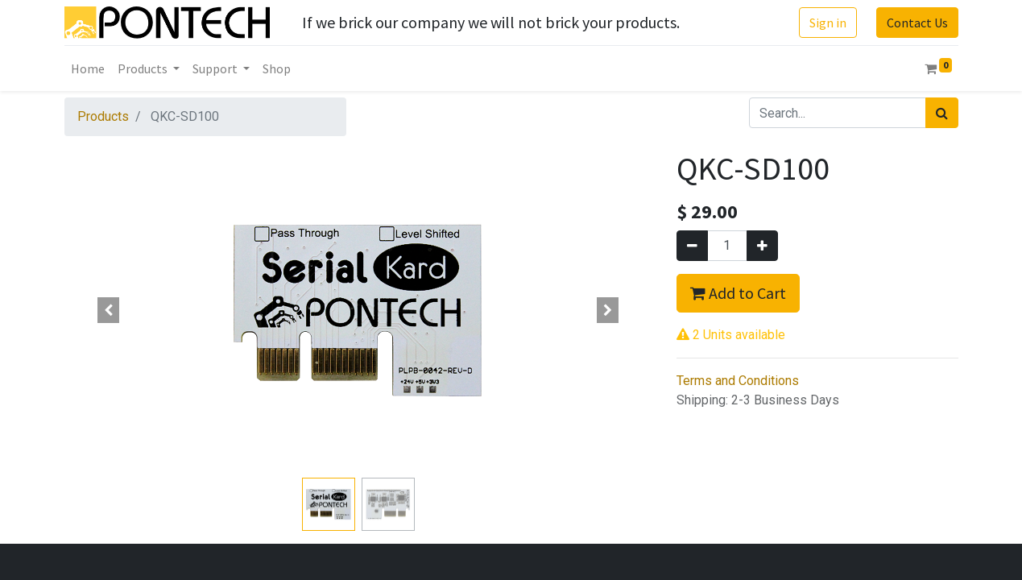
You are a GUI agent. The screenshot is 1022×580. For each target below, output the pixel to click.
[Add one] (762, 245)
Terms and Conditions (738, 380)
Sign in (827, 22)
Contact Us (917, 22)
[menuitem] (87, 68)
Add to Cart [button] (738, 293)
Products (103, 116)
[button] (108, 310)
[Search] (941, 112)
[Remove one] (692, 245)
